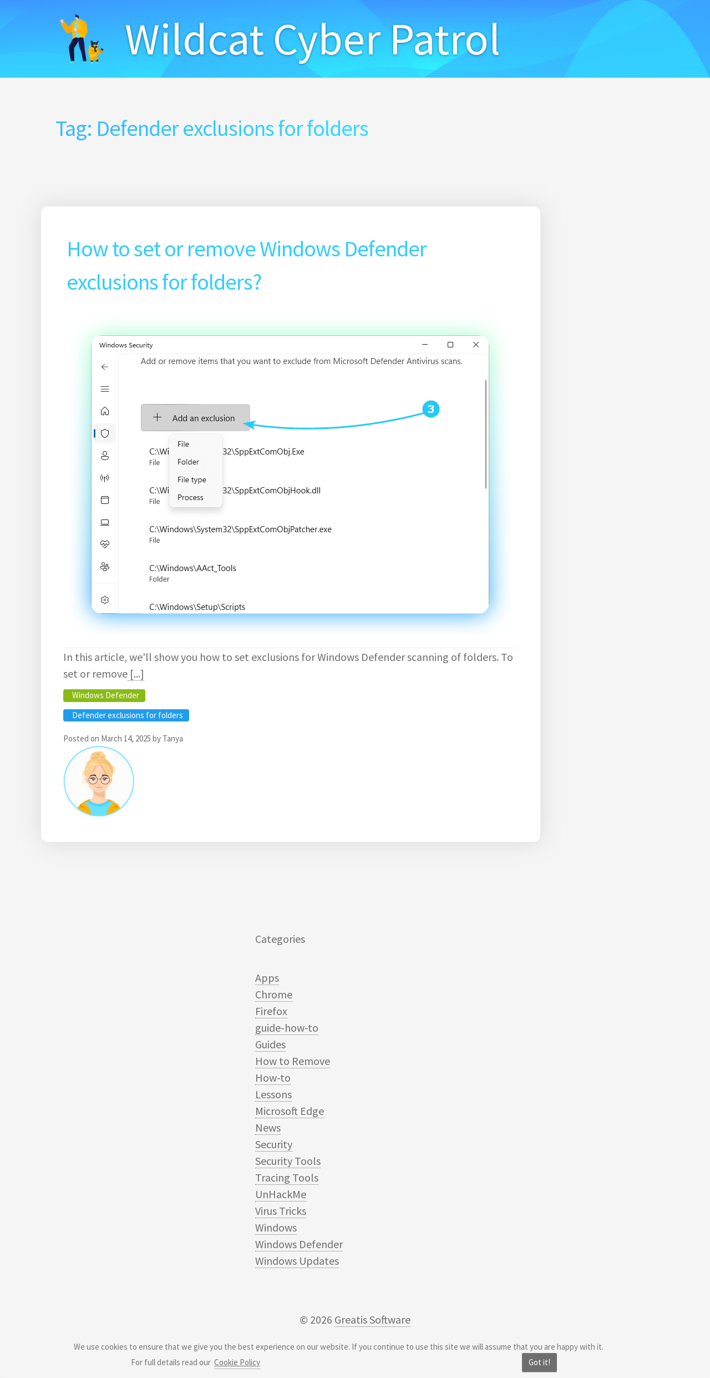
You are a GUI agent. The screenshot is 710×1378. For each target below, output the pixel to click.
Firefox (271, 1011)
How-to (273, 1077)
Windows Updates (297, 1261)
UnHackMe (280, 1194)
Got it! (539, 1362)
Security (273, 1144)
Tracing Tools (286, 1177)
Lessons (273, 1094)
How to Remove (292, 1061)
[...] (136, 673)
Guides (270, 1044)
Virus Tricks (280, 1211)
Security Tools (288, 1161)
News (268, 1127)
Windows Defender (105, 695)
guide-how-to (286, 1027)
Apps (267, 978)
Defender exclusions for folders (127, 715)
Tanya (173, 738)
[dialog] (689, 1356)
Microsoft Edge (289, 1111)
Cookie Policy (237, 1362)
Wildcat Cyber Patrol (312, 39)
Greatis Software (372, 1319)
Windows (276, 1227)
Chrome (273, 994)
